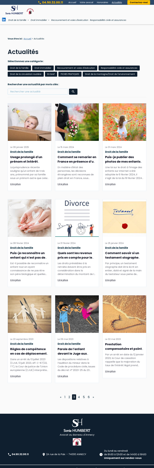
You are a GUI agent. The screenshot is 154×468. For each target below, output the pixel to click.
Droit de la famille (17, 20)
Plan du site (70, 464)
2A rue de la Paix (64, 450)
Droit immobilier (39, 20)
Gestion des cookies (135, 464)
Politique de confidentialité (110, 464)
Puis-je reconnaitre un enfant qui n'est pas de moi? (27, 253)
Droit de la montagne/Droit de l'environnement (110, 69)
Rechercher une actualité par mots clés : (33, 80)
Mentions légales (86, 464)
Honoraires (102, 2)
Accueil (72, 2)
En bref (51, 69)
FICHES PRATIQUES (70, 69)
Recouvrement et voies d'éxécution (76, 63)
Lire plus (15, 179)
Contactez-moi (139, 2)
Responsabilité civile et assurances (108, 20)
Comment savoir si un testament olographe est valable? (122, 253)
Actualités (117, 2)
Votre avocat (86, 2)
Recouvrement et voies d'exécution (69, 20)
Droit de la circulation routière (25, 69)
